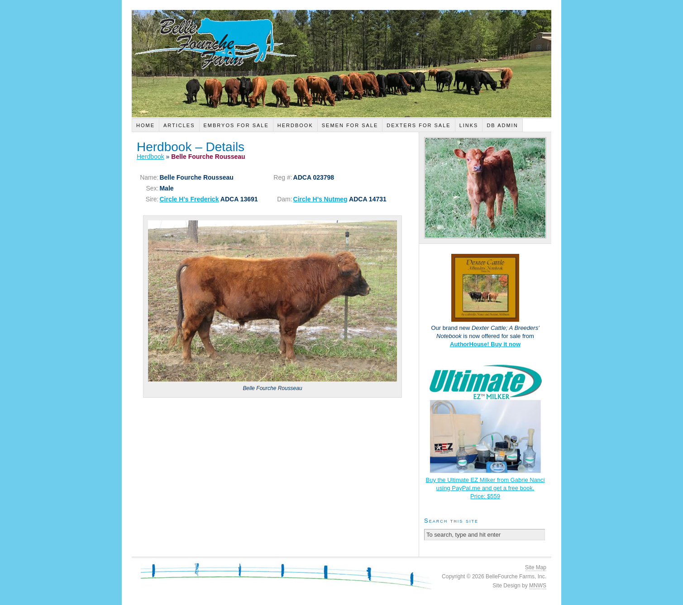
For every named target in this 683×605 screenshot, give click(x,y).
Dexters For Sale (418, 125)
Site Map (535, 567)
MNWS (537, 585)
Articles (179, 125)
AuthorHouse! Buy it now (485, 344)
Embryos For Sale (236, 125)
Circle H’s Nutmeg (320, 199)
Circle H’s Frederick (189, 199)
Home (145, 125)
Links (468, 125)
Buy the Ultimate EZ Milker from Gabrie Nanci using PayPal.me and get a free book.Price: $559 (485, 488)
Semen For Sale (350, 125)
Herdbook (295, 125)
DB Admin (502, 125)
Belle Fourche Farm (341, 63)
